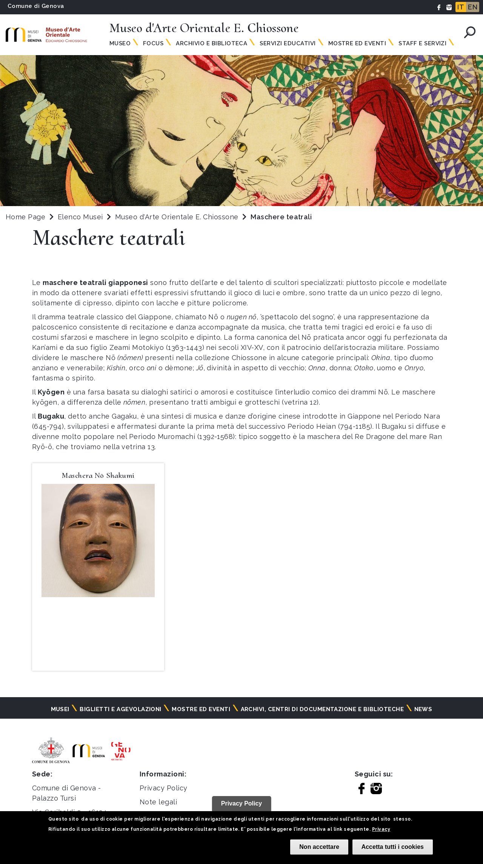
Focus (153, 43)
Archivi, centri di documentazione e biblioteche (322, 709)
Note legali (158, 802)
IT (460, 7)
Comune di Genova (36, 6)
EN (472, 7)
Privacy (381, 829)
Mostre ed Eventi (357, 43)
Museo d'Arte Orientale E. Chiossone (177, 217)
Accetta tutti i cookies (392, 847)
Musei (60, 709)
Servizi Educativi (287, 43)
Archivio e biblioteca (211, 43)
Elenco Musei (80, 217)
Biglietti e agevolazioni (121, 709)
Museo (120, 43)
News (423, 709)
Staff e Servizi (422, 43)
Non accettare (319, 847)
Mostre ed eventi (201, 709)
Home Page (25, 217)
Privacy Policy (164, 788)
